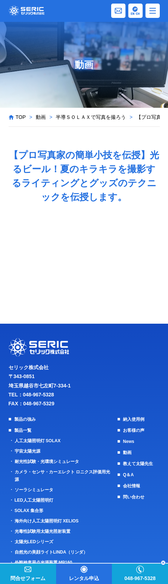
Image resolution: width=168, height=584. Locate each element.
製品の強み (25, 419)
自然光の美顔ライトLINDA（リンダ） (51, 552)
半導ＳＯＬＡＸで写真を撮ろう (91, 117)
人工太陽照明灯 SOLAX (38, 440)
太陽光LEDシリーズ (34, 541)
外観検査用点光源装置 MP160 (43, 562)
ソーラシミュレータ (34, 489)
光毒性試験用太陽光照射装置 (42, 531)
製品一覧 (22, 430)
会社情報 (131, 485)
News (128, 441)
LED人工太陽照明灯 (34, 500)
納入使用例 (133, 419)
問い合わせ (133, 496)
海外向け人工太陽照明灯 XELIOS (47, 520)
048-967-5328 (38, 394)
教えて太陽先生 (138, 463)
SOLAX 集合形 (29, 510)
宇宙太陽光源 (27, 451)
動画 (41, 117)
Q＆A (128, 474)
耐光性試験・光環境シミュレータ (47, 461)
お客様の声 (133, 430)
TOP (21, 117)
